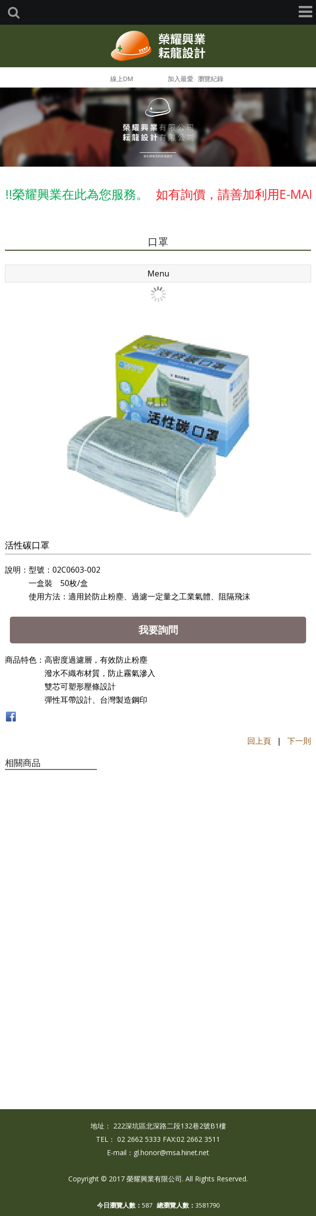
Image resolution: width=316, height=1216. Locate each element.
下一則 (299, 740)
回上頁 (259, 740)
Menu (158, 273)
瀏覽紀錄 (211, 78)
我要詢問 (158, 629)
